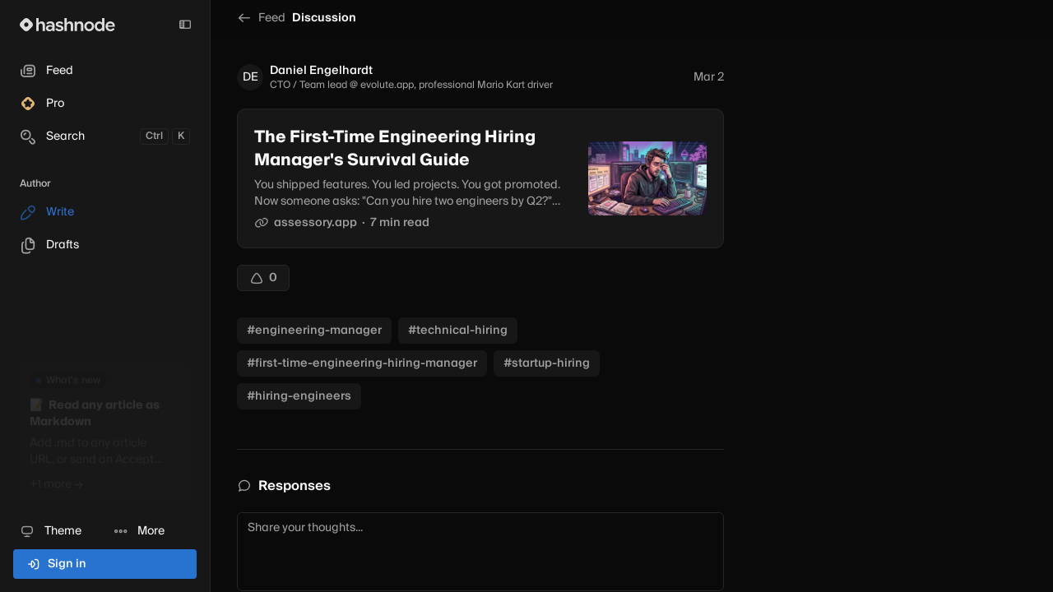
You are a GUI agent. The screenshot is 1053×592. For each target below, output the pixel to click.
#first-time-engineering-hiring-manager (362, 363)
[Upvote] (263, 278)
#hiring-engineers (299, 396)
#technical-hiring (458, 330)
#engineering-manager (314, 330)
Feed (261, 18)
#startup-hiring (546, 363)
